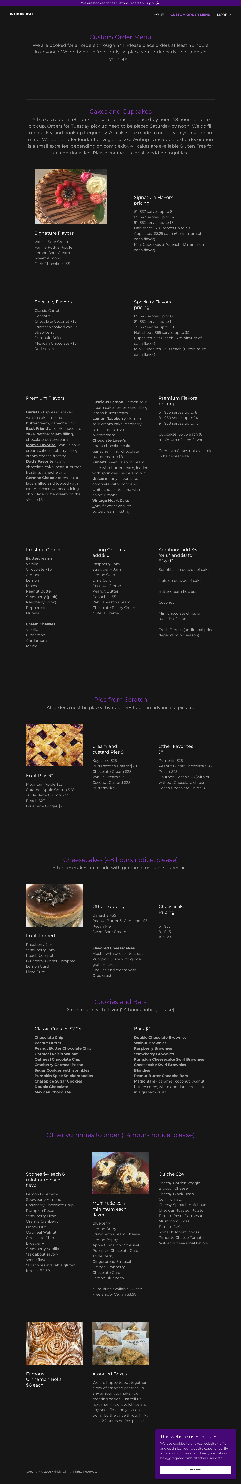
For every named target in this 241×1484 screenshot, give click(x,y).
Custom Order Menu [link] (190, 15)
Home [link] (159, 15)
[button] (224, 14)
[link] (22, 14)
